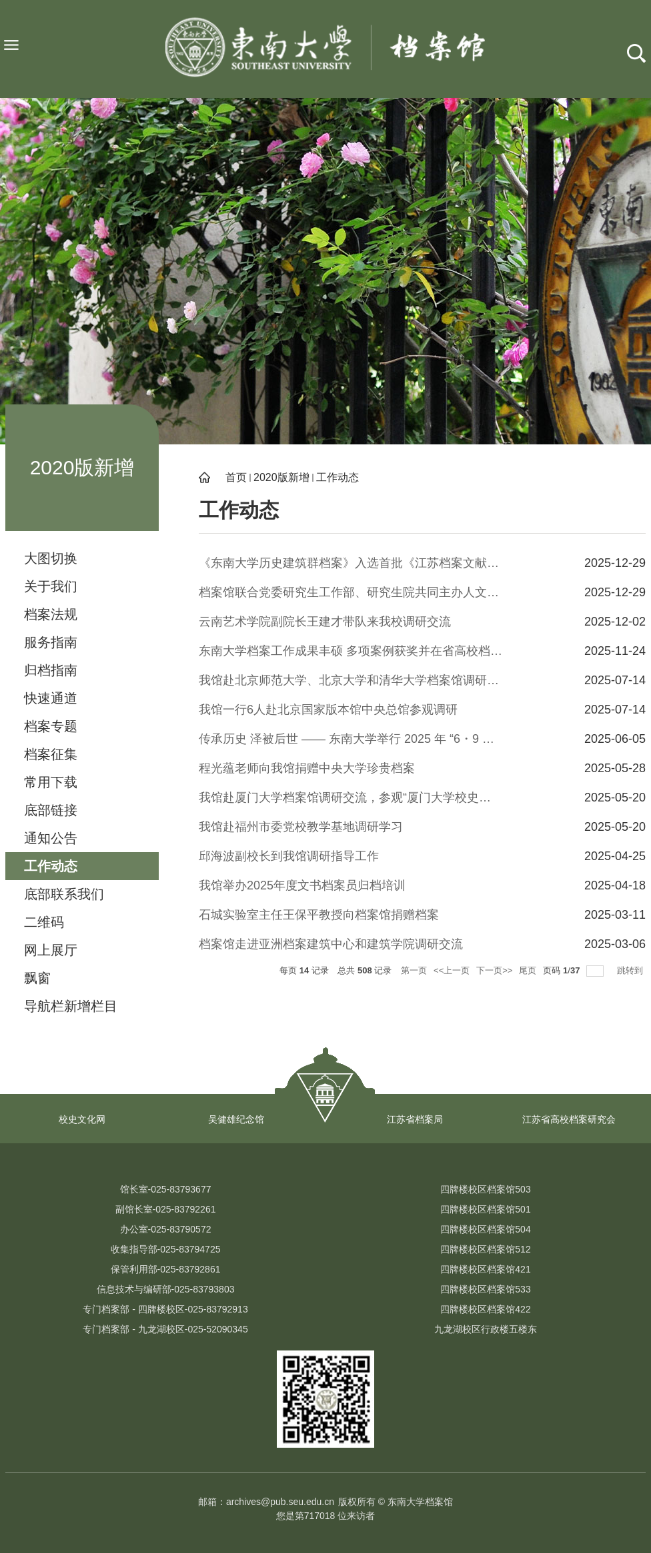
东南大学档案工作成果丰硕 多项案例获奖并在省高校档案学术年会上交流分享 (351, 651)
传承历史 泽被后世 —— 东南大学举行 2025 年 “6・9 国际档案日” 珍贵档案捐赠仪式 (351, 739)
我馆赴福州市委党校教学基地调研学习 (301, 826)
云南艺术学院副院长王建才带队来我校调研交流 (325, 621)
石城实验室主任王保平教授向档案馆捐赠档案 (319, 914)
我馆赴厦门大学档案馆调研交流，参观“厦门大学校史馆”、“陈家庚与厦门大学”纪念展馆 (351, 797)
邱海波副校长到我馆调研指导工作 (289, 856)
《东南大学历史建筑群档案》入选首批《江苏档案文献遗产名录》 (351, 563)
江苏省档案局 (415, 1119)
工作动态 (337, 477)
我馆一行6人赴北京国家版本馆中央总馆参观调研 (328, 709)
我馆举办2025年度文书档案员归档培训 (302, 885)
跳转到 (631, 970)
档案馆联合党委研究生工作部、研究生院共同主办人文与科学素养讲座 (351, 592)
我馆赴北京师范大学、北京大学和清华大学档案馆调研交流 (351, 680)
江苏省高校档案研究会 (569, 1119)
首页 (236, 477)
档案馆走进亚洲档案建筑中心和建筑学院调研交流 (331, 944)
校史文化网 (82, 1119)
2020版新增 (281, 477)
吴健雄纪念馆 (236, 1119)
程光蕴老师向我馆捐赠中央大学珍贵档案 (307, 768)
